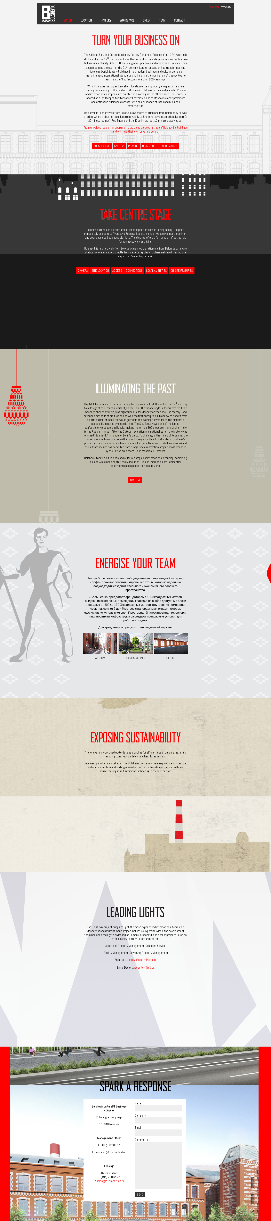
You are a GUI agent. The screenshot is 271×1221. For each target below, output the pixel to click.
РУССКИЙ (226, 7)
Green (146, 20)
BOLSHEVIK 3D (102, 146)
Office (171, 646)
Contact (179, 20)
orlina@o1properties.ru (110, 1181)
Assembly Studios (143, 967)
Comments (141, 1140)
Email (138, 1127)
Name (138, 1103)
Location (86, 20)
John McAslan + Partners (142, 960)
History (106, 20)
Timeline (135, 480)
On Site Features (181, 271)
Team (162, 20)
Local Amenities (156, 271)
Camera (83, 271)
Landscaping (136, 646)
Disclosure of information (159, 146)
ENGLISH (214, 7)
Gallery (119, 146)
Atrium (100, 646)
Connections (134, 271)
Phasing (133, 146)
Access (117, 271)
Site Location (100, 271)
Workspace (127, 20)
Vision (68, 20)
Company (140, 1115)
